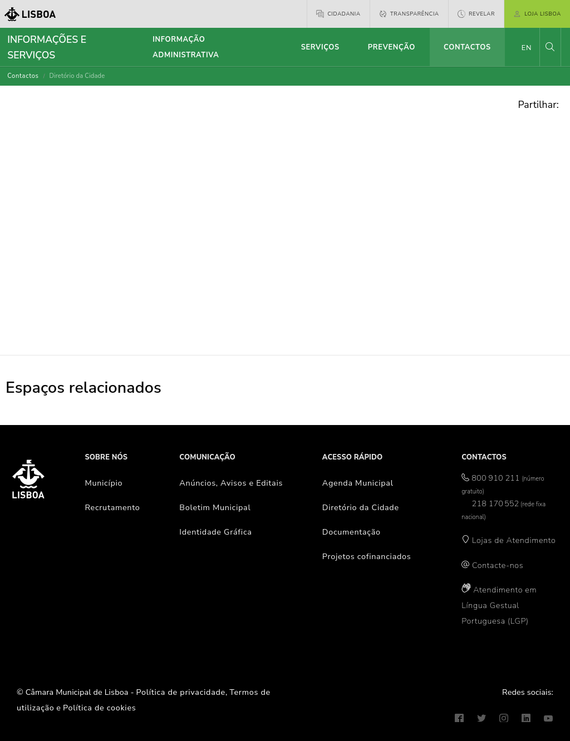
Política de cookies (99, 707)
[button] (550, 47)
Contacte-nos (497, 565)
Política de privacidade (180, 692)
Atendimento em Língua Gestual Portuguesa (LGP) (499, 605)
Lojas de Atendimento (514, 540)
